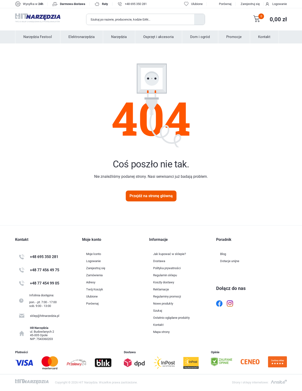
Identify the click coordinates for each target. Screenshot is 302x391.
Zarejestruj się (250, 4)
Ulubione (92, 296)
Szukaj (199, 19)
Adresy (90, 282)
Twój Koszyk (94, 289)
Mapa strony (161, 332)
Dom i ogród (200, 37)
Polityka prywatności (167, 268)
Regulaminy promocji (167, 296)
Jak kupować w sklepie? (169, 254)
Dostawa (159, 261)
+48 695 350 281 (136, 4)
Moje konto (93, 254)
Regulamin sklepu (165, 275)
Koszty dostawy (163, 282)
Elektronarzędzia (81, 37)
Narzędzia (119, 37)
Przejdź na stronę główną (151, 196)
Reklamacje (161, 289)
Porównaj (225, 4)
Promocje (234, 37)
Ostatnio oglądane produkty (171, 317)
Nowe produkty (163, 303)
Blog (223, 254)
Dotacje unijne (229, 261)
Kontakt (264, 37)
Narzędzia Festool (37, 37)
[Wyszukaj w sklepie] (140, 19)
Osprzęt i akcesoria (158, 37)
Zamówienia (94, 275)
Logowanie (279, 4)
